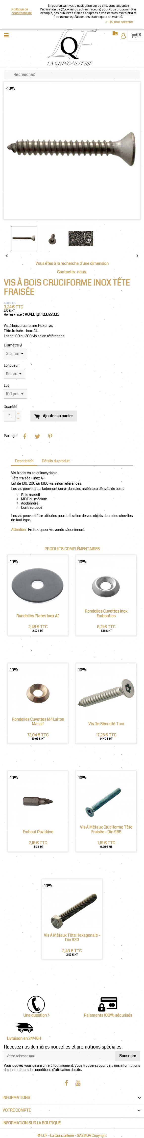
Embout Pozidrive (38, 832)
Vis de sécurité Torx (106, 724)
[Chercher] (72, 74)
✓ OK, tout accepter (119, 22)
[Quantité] (10, 416)
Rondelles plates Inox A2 (37, 616)
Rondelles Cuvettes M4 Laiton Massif (38, 721)
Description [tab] (24, 461)
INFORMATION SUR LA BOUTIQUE (31, 1123)
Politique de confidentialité (21, 11)
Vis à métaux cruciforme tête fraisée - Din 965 (106, 829)
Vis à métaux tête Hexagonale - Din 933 (72, 937)
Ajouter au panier (53, 416)
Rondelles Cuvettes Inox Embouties (106, 613)
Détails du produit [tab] (56, 461)
